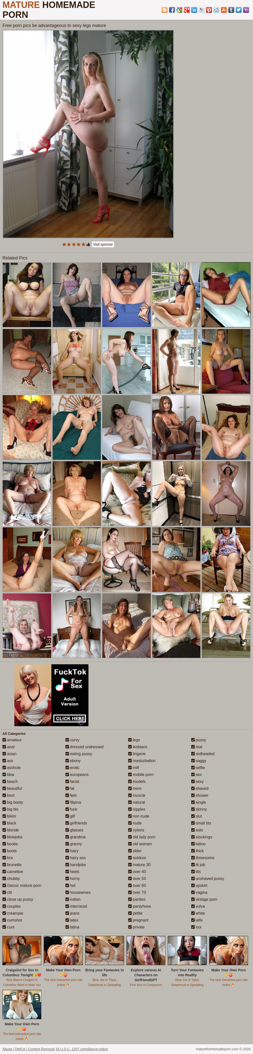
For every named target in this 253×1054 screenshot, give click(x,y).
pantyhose (139, 906)
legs (134, 740)
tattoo (198, 844)
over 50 (137, 878)
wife (197, 920)
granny (73, 844)
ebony (73, 761)
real (196, 747)
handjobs (75, 865)
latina (72, 927)
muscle (136, 795)
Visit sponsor (103, 244)
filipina (73, 802)
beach (10, 781)
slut (196, 816)
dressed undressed (84, 747)
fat (69, 788)
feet (71, 795)
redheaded (203, 754)
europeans (77, 774)
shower (200, 795)
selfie (198, 768)
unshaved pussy (207, 878)
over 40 (137, 872)
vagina (199, 892)
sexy (197, 781)
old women (140, 844)
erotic (72, 768)
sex (196, 774)
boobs (10, 844)
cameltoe (12, 872)
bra (7, 858)
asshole (11, 768)
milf (133, 768)
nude (135, 823)
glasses (74, 830)
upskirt (199, 885)
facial (72, 781)
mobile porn (140, 774)
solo (197, 830)
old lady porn (141, 837)
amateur (11, 740)
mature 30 (139, 865)
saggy (198, 761)
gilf (70, 816)
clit (7, 892)
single (198, 802)
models (137, 781)
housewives (78, 892)
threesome (202, 858)
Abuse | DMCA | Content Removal (28, 1049)
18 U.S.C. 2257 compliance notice (82, 1049)
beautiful (12, 788)
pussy (198, 740)
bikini (9, 816)
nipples (136, 809)
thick (197, 851)
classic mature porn (21, 885)
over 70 (137, 892)
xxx (196, 927)
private (136, 927)
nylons (136, 830)
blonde (10, 830)
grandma (75, 837)
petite (135, 913)
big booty (12, 802)
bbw (8, 774)
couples (11, 906)
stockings (201, 837)
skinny (199, 809)
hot (70, 885)
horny (72, 878)
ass (7, 761)
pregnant (138, 920)
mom (135, 788)
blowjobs (12, 837)
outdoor (137, 858)
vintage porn (204, 899)
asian (9, 754)
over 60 (137, 885)
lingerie (137, 754)
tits (196, 872)
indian (73, 899)
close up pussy (17, 899)
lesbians (137, 747)
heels (72, 872)
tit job (198, 865)
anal (8, 747)
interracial (76, 906)
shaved (200, 788)
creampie (12, 913)
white (198, 913)
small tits (201, 823)
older (135, 851)
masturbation (142, 761)
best (8, 795)
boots (9, 851)
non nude (138, 816)
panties (137, 899)
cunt (8, 927)
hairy (72, 851)
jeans (72, 913)
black (9, 823)
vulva (198, 906)
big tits (10, 809)
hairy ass (75, 858)
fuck (71, 809)
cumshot (12, 920)
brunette (11, 865)
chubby (11, 878)
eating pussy (78, 754)
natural (136, 802)
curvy (72, 740)
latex (71, 920)
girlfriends (76, 823)
